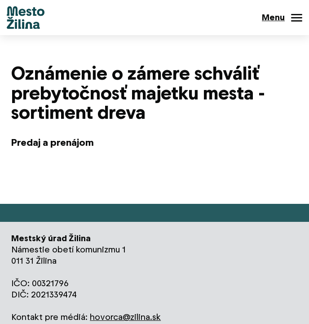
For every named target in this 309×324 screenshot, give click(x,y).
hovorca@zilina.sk (125, 317)
